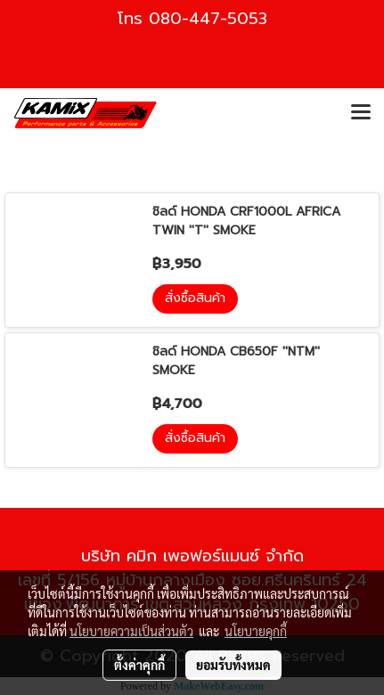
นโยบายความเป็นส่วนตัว (131, 631)
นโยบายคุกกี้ (256, 631)
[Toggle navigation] (360, 113)
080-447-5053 (208, 18)
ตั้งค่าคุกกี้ (139, 665)
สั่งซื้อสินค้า (195, 298)
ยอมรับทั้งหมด (233, 665)
